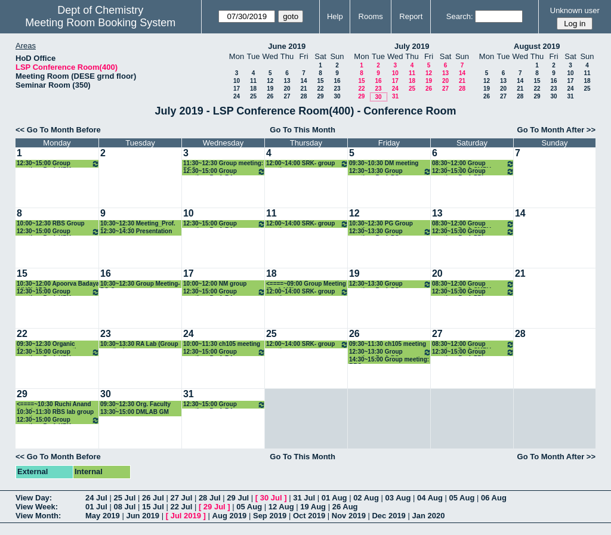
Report (410, 16)
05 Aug (462, 497)
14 (303, 81)
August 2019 (537, 46)
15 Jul (153, 506)
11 (253, 81)
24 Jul (96, 497)
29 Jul (238, 497)
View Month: (38, 515)
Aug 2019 (229, 515)
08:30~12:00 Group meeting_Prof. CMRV (473, 164)
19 (270, 88)
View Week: (37, 506)
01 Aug (334, 497)
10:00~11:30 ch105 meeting (221, 344)
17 (236, 88)
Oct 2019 (309, 515)
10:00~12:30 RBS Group (51, 223)
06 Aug (494, 497)
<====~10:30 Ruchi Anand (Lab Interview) (54, 405)
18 (253, 88)
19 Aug (313, 506)
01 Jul (96, 506)
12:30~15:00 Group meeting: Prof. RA (224, 171)
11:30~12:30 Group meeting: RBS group (223, 164)
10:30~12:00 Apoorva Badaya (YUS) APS (58, 284)
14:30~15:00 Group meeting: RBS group (389, 360)
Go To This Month (302, 129)
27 (286, 96)
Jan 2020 (428, 515)
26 (270, 96)
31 (395, 96)
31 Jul (304, 497)
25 (253, 96)
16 (337, 81)
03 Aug (398, 497)
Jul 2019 (186, 515)
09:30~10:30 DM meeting (383, 163)
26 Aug (345, 506)
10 (236, 81)
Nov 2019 (349, 515)
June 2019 (287, 46)
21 (303, 88)
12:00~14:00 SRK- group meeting (307, 164)
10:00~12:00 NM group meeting (214, 284)
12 (270, 81)
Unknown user (575, 10)
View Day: (34, 497)
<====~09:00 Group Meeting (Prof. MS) (306, 284)
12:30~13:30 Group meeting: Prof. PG (390, 171)
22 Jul (181, 506)
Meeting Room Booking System (100, 23)
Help (335, 16)
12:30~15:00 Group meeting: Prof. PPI (473, 171)
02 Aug (366, 497)
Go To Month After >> (556, 129)
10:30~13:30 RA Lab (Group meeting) (139, 344)
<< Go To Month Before (58, 129)
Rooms (371, 16)
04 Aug (430, 497)
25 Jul (124, 497)
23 (337, 88)
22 (320, 88)
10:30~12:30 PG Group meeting (381, 224)
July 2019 (412, 46)
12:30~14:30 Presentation (136, 231)
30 (337, 96)
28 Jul (210, 497)
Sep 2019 (269, 515)
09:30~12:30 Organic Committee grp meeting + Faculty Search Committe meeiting (52, 344)
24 (236, 96)
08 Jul (124, 506)
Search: (459, 16)
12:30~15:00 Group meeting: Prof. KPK (58, 164)
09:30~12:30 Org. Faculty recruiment (135, 405)
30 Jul (271, 497)
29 (320, 96)
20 (286, 88)
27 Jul (181, 497)
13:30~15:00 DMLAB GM (134, 412)
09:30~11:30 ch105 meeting (387, 344)
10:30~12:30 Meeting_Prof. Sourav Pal (137, 224)
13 (286, 81)
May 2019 (102, 515)
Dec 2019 (388, 515)
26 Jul (153, 497)
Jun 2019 (142, 515)
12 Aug (281, 506)
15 (320, 81)
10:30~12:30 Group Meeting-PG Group (140, 284)
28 (303, 96)
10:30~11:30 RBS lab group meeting (55, 412)
